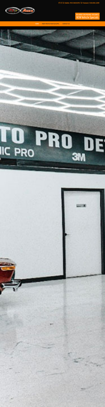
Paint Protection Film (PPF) (50, 24)
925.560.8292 (75, 3)
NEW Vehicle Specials (87, 16)
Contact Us (66, 24)
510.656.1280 (94, 3)
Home (37, 24)
